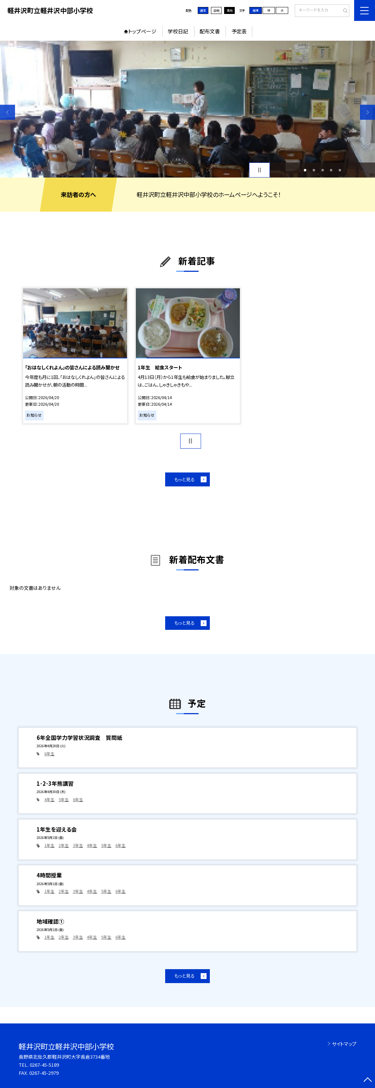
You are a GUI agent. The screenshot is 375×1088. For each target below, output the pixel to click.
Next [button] (367, 112)
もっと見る (184, 479)
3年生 (78, 845)
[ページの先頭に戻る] (367, 1080)
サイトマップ (344, 1043)
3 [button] (322, 170)
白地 (216, 10)
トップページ (142, 31)
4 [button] (331, 170)
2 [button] (313, 170)
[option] (187, 109)
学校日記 (178, 31)
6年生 (49, 753)
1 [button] (305, 170)
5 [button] (339, 170)
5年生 (64, 799)
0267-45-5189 (44, 1064)
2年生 (64, 845)
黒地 (230, 10)
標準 (256, 10)
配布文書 (210, 31)
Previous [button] (7, 112)
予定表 (239, 31)
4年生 (49, 799)
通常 (203, 10)
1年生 (49, 845)
